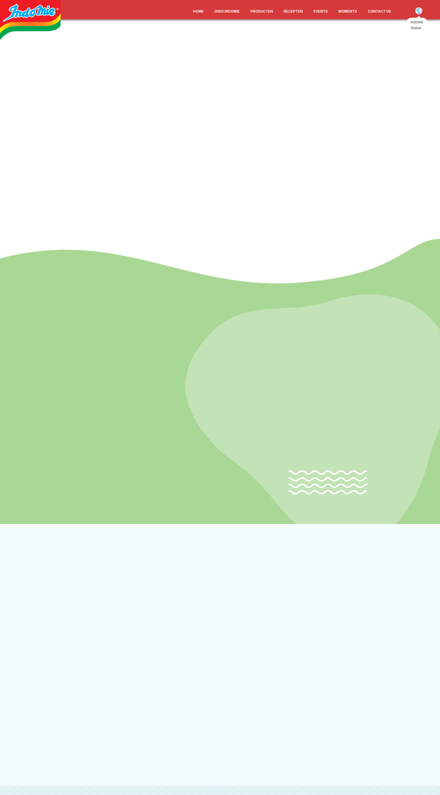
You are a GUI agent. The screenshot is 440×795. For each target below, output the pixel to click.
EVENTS (320, 11)
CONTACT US (379, 11)
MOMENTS (347, 11)
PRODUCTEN (261, 11)
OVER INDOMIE (227, 11)
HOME (198, 11)
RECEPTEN (293, 11)
